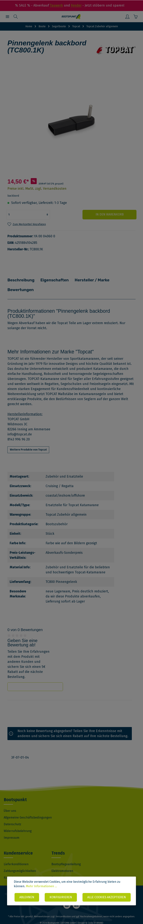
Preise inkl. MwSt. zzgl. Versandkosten (36, 189)
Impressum (11, 827)
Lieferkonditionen (16, 854)
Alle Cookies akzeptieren (72, 897)
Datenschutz (12, 814)
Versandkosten (63, 906)
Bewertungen (117, 279)
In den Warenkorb (114, 214)
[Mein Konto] (127, 16)
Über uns (10, 800)
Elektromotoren (62, 860)
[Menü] (7, 16)
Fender (76, 5)
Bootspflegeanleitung (66, 854)
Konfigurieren (86, 885)
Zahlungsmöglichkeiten (20, 860)
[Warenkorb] (135, 16)
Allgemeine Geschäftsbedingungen (28, 807)
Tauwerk (56, 5)
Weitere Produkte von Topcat (28, 439)
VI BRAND (98, 912)
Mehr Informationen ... (41, 874)
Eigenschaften (50, 279)
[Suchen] (15, 16)
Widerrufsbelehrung (18, 820)
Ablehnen (52, 885)
